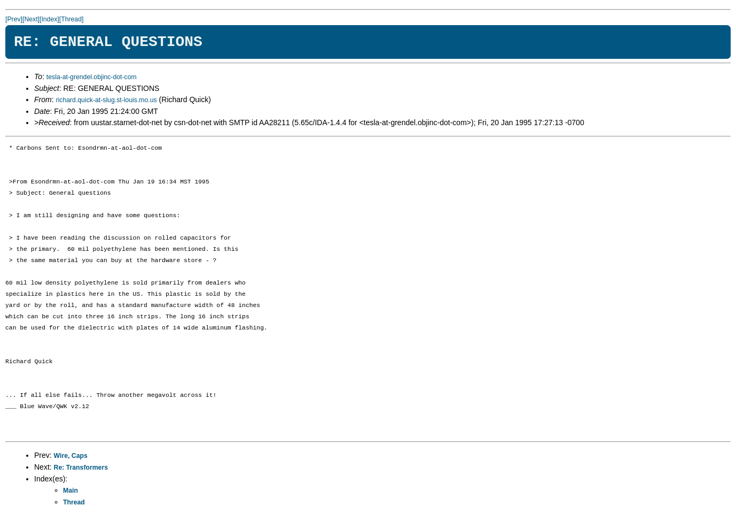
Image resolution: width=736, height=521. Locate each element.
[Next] (31, 19)
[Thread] (71, 19)
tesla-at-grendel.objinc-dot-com (91, 77)
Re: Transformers (81, 467)
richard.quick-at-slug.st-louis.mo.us (106, 100)
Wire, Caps (71, 455)
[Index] (49, 19)
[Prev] (13, 19)
